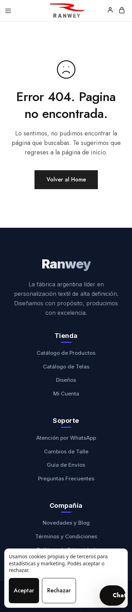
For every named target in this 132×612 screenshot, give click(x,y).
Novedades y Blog (66, 522)
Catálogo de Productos (66, 353)
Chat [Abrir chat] (119, 595)
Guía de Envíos (66, 464)
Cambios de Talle (66, 451)
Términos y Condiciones (66, 536)
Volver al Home (66, 179)
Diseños (66, 380)
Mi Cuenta (66, 393)
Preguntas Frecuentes (66, 478)
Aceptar (24, 590)
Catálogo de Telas (66, 366)
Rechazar (59, 590)
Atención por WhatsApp (66, 437)
